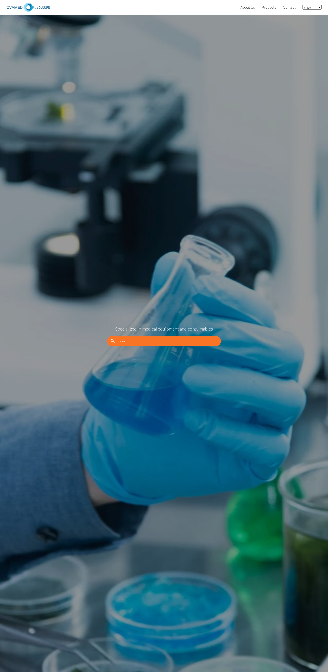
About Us (248, 7)
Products (269, 7)
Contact (289, 7)
